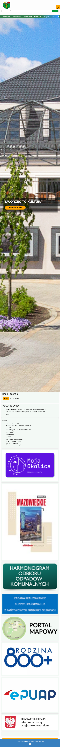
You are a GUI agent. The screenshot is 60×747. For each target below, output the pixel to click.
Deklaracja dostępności (12, 424)
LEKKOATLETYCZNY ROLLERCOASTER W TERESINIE (22, 411)
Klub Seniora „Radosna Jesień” (14, 439)
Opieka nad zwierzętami (12, 443)
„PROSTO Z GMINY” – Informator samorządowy (19, 425)
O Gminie (8, 427)
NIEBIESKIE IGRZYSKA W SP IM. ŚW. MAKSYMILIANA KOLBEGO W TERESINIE (29, 413)
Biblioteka (8, 438)
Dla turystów (37, 17)
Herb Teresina (10, 432)
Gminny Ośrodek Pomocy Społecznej (16, 445)
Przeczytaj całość (15, 207)
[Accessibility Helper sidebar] (58, 7)
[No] (58, 743)
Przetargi (8, 436)
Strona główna (6, 16)
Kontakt (54, 16)
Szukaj (55, 11)
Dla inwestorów (28, 17)
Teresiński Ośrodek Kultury (13, 441)
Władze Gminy (10, 434)
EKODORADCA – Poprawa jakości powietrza (18, 429)
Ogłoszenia (46, 17)
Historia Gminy (10, 431)
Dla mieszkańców (17, 17)
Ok (30, 744)
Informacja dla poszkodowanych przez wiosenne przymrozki (22, 409)
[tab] (5, 398)
